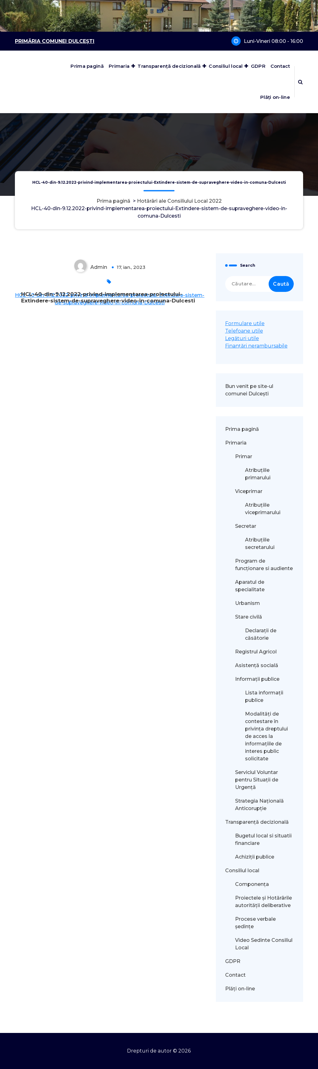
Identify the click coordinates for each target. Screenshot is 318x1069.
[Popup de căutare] (300, 82)
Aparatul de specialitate (250, 585)
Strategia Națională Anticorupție (259, 804)
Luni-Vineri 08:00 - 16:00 (273, 41)
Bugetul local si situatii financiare (263, 839)
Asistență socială (256, 665)
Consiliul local (226, 66)
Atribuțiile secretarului (260, 543)
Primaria (119, 66)
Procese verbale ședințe (255, 922)
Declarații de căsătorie (260, 634)
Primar (243, 456)
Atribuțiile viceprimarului (262, 508)
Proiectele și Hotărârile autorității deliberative (263, 901)
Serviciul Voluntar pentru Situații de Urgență (256, 779)
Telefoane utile (244, 331)
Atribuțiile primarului (257, 474)
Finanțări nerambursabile (256, 346)
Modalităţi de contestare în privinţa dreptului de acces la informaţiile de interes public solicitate (266, 736)
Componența (252, 884)
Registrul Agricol (256, 652)
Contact (280, 66)
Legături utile (242, 338)
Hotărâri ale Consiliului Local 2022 (179, 201)
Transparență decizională (169, 66)
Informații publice (257, 679)
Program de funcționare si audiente (264, 564)
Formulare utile (245, 323)
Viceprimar (248, 491)
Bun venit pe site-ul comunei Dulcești (249, 390)
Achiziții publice (254, 857)
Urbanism (247, 603)
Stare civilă (248, 617)
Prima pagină (87, 66)
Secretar (245, 526)
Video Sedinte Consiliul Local (264, 944)
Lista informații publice (264, 696)
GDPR (258, 66)
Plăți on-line (275, 97)
